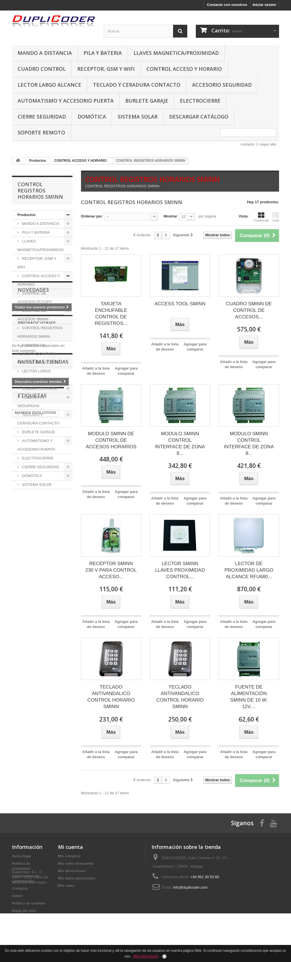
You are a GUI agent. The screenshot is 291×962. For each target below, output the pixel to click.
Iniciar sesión (264, 5)
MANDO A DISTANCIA (45, 52)
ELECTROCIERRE (200, 100)
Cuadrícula (261, 217)
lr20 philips (24, 675)
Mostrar (170, 216)
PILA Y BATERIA (103, 52)
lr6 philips (49, 684)
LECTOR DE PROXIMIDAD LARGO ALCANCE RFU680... (249, 570)
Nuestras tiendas (43, 591)
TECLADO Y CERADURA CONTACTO (136, 84)
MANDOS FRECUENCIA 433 (39, 658)
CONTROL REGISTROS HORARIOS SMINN (40, 332)
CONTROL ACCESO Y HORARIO (184, 68)
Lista (275, 217)
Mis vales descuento (76, 863)
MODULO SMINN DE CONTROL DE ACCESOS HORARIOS (111, 440)
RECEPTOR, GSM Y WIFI (106, 68)
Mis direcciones (72, 871)
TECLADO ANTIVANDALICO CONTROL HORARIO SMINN (111, 696)
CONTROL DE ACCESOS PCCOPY (34, 297)
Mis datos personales (76, 878)
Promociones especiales (37, 547)
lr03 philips (24, 684)
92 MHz (21, 667)
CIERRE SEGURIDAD (42, 116)
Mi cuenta (70, 846)
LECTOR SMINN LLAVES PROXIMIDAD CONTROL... (180, 570)
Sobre (17, 896)
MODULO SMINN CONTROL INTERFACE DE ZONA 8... (180, 443)
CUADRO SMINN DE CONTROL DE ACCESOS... (249, 310)
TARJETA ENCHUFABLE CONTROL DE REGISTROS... (111, 313)
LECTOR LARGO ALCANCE (49, 84)
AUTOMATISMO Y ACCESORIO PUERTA (66, 100)
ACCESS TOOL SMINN (180, 303)
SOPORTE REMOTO (41, 132)
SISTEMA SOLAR (137, 116)
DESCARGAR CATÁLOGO (198, 116)
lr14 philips (51, 675)
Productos (26, 215)
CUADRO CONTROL (42, 68)
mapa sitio (267, 144)
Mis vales (66, 886)
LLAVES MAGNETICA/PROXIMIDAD (176, 52)
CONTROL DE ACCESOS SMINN (32, 314)
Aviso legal (21, 856)
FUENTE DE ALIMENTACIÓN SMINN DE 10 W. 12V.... (248, 696)
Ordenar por (91, 216)
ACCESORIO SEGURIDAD (222, 84)
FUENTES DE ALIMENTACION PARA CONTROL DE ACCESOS (38, 353)
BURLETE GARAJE (146, 100)
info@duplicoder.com (190, 887)
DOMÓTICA (92, 116)
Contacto (20, 888)
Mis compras (69, 856)
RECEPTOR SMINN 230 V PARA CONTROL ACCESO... (111, 570)
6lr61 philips (45, 667)
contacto (248, 144)
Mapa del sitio (24, 911)
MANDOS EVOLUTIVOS (35, 650)
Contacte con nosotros (227, 5)
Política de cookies (28, 903)
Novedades (33, 506)
